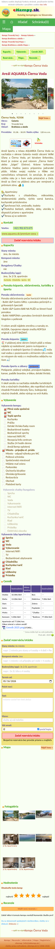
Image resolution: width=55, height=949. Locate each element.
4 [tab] (25, 113)
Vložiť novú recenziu (27, 908)
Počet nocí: (7, 686)
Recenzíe (16, 940)
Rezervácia (8, 58)
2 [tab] (16, 113)
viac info (43, 4)
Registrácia (45, 940)
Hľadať (22, 22)
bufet (29, 295)
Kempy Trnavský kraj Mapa (13, 42)
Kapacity (7, 51)
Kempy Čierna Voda (36, 65)
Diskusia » (13, 924)
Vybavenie (21, 51)
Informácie (26, 940)
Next (52, 95)
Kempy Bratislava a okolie (12, 38)
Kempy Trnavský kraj (10, 35)
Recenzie (33, 58)
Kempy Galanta (27, 35)
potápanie (34, 366)
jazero (23, 339)
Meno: (5, 716)
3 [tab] (21, 113)
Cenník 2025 (37, 51)
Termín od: (7, 677)
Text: (4, 695)
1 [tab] (12, 113)
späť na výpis (19, 65)
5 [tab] (29, 113)
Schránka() (40, 22)
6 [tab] (34, 113)
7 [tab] (38, 113)
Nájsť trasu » (44, 118)
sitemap (18, 943)
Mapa (6, 29)
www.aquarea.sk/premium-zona (19, 233)
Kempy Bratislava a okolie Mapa (15, 45)
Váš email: (7, 725)
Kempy (7, 940)
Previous (3, 95)
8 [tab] (42, 113)
